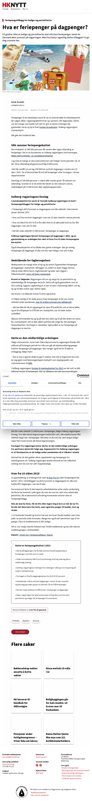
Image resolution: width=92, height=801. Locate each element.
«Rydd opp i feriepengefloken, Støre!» (36, 535)
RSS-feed (39, 773)
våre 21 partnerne (16, 395)
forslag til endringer (48, 127)
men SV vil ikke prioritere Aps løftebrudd (53, 302)
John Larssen (41, 757)
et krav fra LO (53, 477)
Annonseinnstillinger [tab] (57, 383)
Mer (25, 9)
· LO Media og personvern (71, 778)
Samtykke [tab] (12, 383)
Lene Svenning (8, 764)
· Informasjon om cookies (71, 776)
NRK (30, 363)
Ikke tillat (17, 424)
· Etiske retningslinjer (70, 768)
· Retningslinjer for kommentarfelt (75, 770)
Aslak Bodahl (17, 102)
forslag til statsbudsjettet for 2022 (47, 368)
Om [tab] (79, 383)
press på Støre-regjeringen (38, 274)
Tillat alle (75, 424)
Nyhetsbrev (15, 9)
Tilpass (46, 424)
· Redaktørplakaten (38, 792)
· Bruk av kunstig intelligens (72, 773)
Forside (5, 9)
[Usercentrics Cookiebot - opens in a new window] (78, 376)
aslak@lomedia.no (17, 105)
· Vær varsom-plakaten (39, 795)
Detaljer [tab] (34, 383)
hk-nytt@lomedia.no (11, 757)
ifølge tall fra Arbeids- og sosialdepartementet (32, 155)
